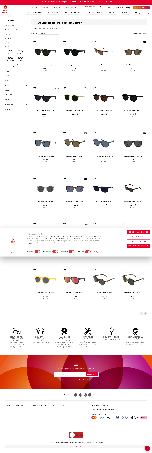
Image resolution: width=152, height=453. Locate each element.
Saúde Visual (20, 411)
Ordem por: (34, 35)
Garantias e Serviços (22, 419)
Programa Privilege (70, 7)
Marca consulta (141, 7)
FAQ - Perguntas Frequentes (68, 411)
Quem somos (9, 411)
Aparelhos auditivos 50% (52, 422)
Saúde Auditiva (20, 415)
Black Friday (48, 411)
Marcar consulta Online (100, 408)
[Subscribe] (92, 377)
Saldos (47, 419)
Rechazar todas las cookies (135, 442)
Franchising (8, 422)
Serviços (45, 7)
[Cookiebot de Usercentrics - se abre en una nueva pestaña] (12, 449)
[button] (148, 14)
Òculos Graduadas (38, 411)
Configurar (97, 448)
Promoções (56, 7)
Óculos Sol (13, 17)
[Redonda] (10, 54)
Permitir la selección (136, 438)
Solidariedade (9, 415)
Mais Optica (34, 7)
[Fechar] (150, 1)
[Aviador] (15, 67)
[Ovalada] (20, 61)
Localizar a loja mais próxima (102, 411)
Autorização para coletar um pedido (70, 421)
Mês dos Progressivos (51, 415)
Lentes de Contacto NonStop (24, 422)
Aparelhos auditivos (39, 422)
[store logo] (5, 10)
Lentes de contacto (39, 419)
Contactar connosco (66, 415)
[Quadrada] (20, 54)
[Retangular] (10, 61)
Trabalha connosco (10, 419)
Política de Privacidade (83, 382)
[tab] (16, 27)
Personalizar (136, 433)
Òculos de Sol (37, 415)
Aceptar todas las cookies (136, 428)
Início (6, 17)
